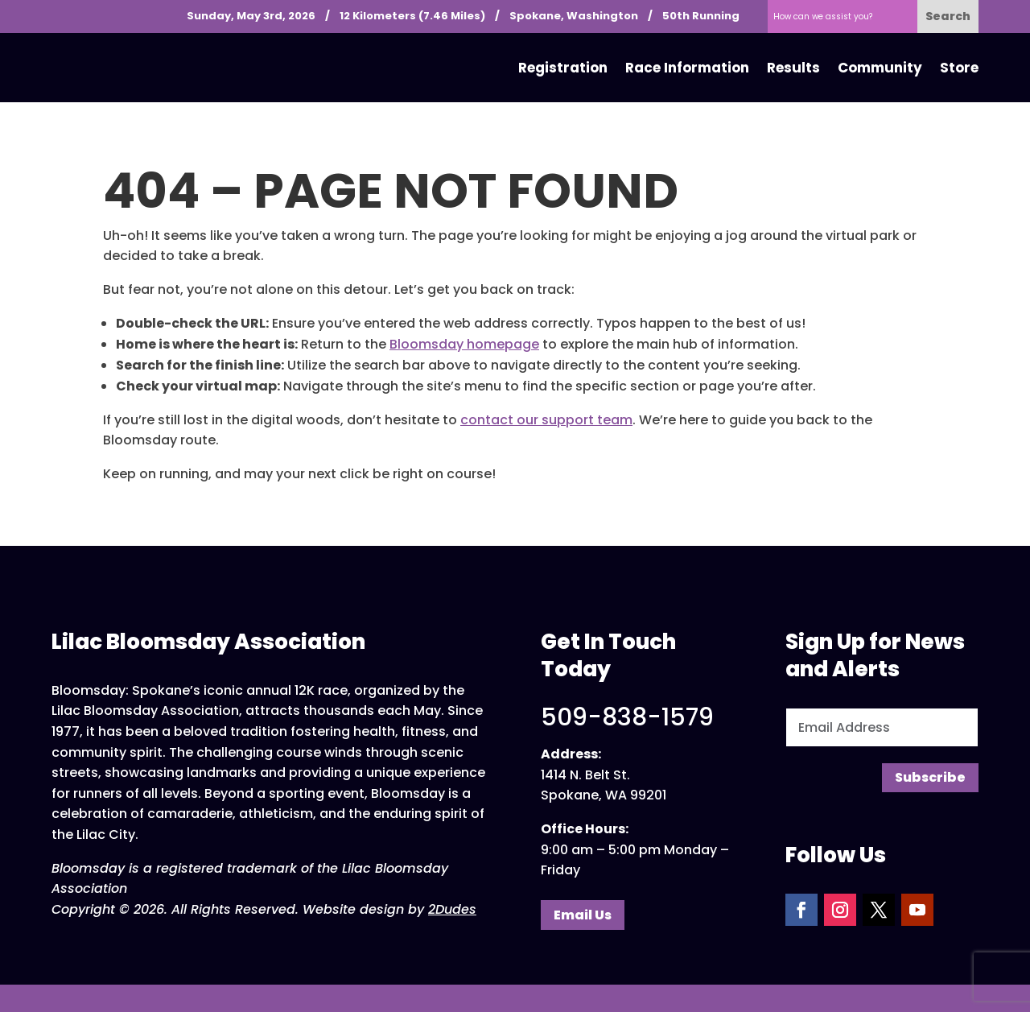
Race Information (687, 67)
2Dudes (452, 909)
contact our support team (546, 420)
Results (793, 67)
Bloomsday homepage (464, 344)
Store (959, 67)
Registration (563, 67)
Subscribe (930, 777)
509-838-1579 (627, 717)
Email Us (583, 915)
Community (880, 67)
